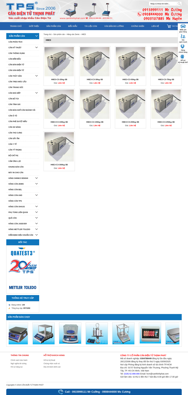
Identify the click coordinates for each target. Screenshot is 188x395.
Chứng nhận (137, 26)
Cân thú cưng (15, 133)
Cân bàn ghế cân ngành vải (21, 110)
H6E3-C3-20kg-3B (59, 79)
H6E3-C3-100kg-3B (59, 122)
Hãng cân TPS (15, 201)
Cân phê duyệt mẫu (17, 121)
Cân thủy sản (15, 76)
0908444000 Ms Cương (116, 391)
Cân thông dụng (16, 53)
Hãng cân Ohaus (16, 207)
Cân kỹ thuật (14, 48)
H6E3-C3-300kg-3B (59, 165)
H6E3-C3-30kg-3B (95, 79)
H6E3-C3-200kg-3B (130, 122)
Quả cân (12, 218)
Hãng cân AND (15, 195)
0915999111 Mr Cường (86, 391)
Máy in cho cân (15, 173)
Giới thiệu (34, 26)
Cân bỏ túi (13, 99)
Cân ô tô (12, 116)
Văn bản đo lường (114, 26)
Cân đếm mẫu (14, 59)
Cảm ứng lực (14, 161)
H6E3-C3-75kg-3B (166, 79)
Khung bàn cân (16, 167)
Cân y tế (12, 144)
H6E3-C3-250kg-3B (166, 122)
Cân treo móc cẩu (17, 82)
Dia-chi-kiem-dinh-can (52, 367)
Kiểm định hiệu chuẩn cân (20, 235)
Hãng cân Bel (15, 190)
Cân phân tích (15, 42)
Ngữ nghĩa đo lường (18, 364)
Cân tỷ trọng (15, 150)
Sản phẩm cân (53, 26)
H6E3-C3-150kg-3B (94, 122)
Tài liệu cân (90, 26)
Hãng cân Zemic (73, 34)
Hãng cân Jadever (17, 224)
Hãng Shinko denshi (18, 178)
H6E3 (83, 34)
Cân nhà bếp (14, 93)
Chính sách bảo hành (19, 360)
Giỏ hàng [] (177, 26)
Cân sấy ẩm (13, 138)
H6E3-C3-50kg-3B (130, 79)
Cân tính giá (14, 104)
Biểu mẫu (72, 26)
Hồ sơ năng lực (17, 367)
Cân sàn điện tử (16, 70)
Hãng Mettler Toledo (19, 229)
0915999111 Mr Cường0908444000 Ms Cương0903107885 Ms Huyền (162, 14)
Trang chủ (16, 26)
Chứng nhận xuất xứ (52, 364)
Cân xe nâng (14, 127)
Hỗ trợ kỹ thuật (49, 360)
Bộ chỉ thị (13, 156)
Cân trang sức (15, 87)
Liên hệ (155, 26)
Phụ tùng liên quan (18, 212)
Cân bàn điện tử (16, 65)
